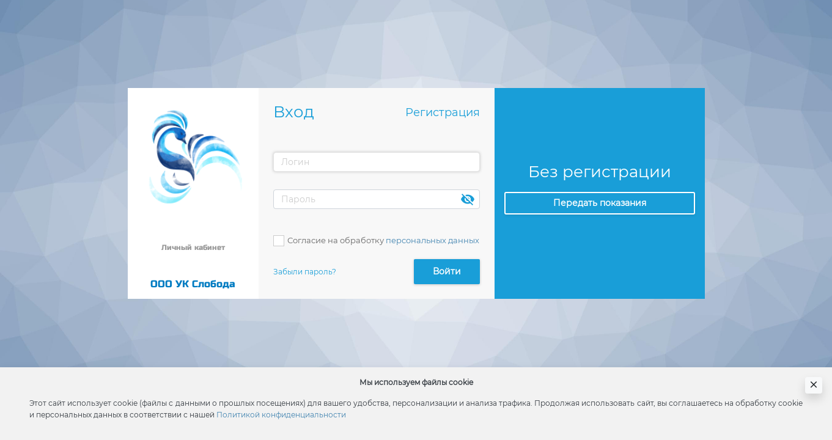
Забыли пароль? (304, 271)
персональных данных (432, 240)
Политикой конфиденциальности (281, 414)
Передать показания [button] (599, 202)
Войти (447, 271)
